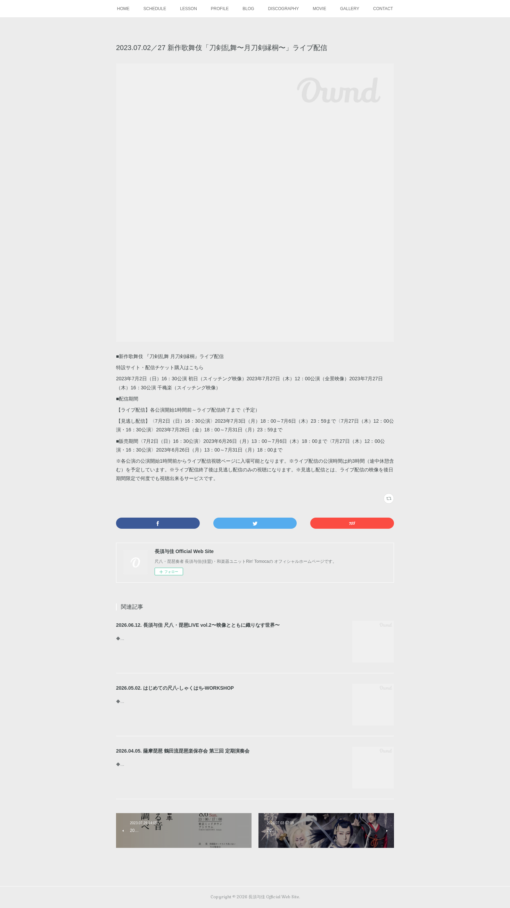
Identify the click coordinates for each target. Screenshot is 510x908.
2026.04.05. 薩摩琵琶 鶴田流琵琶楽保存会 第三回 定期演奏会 (182, 751)
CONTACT (383, 8)
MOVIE (319, 8)
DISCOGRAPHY (283, 8)
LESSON (188, 8)
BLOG (248, 8)
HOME (123, 8)
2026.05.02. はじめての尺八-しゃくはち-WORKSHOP (175, 688)
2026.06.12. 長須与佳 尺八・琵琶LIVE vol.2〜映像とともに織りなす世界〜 (198, 625)
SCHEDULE (154, 8)
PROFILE (220, 8)
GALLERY (349, 8)
